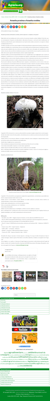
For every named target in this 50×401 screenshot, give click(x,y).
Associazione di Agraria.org (7, 378)
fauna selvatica (25, 359)
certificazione (13, 357)
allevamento (25, 352)
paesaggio (8, 363)
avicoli (15, 355)
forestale (44, 359)
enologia (45, 357)
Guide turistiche (4, 374)
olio (48, 361)
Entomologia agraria (5, 309)
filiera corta (32, 359)
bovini (41, 355)
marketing (43, 361)
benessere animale (21, 355)
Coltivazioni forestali (5, 307)
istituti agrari (8, 361)
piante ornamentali (25, 363)
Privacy (32, 394)
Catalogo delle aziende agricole (8, 380)
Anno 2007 (11, 17)
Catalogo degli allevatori (6, 376)
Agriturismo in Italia (5, 373)
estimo (20, 359)
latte (27, 361)
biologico (29, 355)
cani (44, 355)
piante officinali (15, 363)
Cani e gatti (3, 302)
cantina (47, 355)
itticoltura (23, 361)
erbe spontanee (15, 359)
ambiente (32, 352)
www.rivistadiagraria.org (22, 392)
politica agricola (37, 363)
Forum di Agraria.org (5, 371)
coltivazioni (23, 357)
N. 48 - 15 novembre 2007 (21, 17)
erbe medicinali (9, 359)
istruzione (16, 361)
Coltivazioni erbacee (5, 304)
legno (39, 361)
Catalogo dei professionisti (7, 382)
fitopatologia (38, 359)
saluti (44, 363)
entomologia (3, 359)
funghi (2, 361)
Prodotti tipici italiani (5, 311)
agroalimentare (15, 352)
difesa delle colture (36, 357)
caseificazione (5, 357)
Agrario (6, 352)
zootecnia (27, 365)
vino (21, 366)
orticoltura (3, 363)
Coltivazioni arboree (5, 305)
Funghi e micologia (5, 313)
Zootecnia (3, 300)
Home (2, 17)
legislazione (32, 361)
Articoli (6, 17)
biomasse (34, 355)
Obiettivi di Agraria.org (6, 384)
